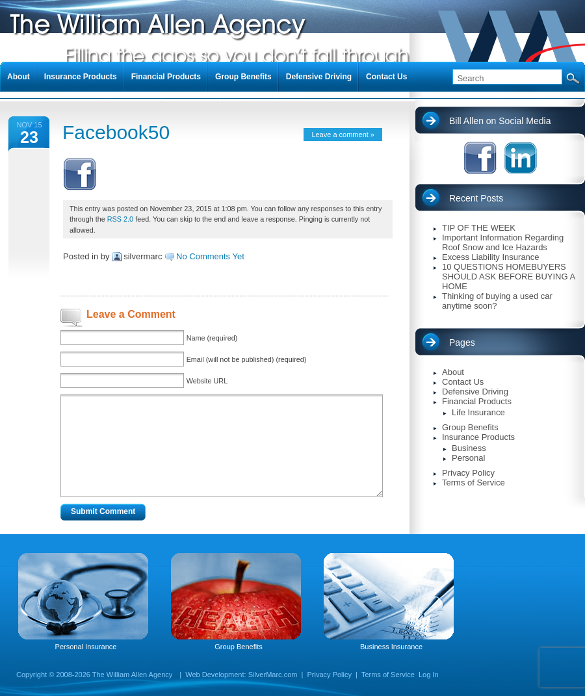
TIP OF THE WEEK (478, 228)
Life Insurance (478, 412)
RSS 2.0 (120, 219)
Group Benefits (470, 427)
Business (469, 448)
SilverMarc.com (273, 674)
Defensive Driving (475, 391)
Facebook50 (116, 132)
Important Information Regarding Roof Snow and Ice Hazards (503, 242)
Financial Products (477, 401)
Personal (468, 458)
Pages (462, 342)
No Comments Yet (210, 256)
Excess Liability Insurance (491, 257)
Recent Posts (476, 198)
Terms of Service (473, 482)
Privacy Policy (468, 473)
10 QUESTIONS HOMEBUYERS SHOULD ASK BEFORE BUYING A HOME (508, 276)
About (453, 372)
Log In (429, 674)
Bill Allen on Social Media (500, 121)
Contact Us (463, 382)
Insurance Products (478, 437)
